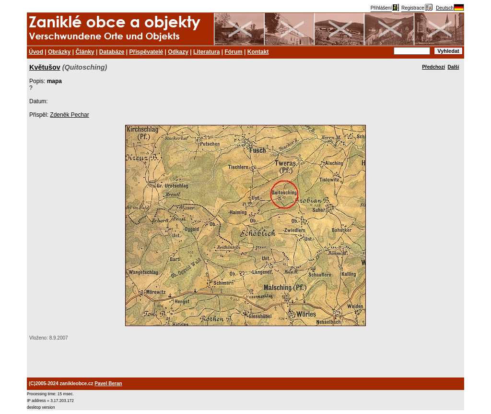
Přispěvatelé (146, 52)
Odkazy (178, 52)
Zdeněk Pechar (69, 114)
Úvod (36, 52)
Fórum (233, 52)
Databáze (112, 52)
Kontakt (258, 52)
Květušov (44, 67)
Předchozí (433, 67)
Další (453, 67)
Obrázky (59, 52)
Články (84, 52)
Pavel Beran (108, 383)
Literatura (206, 52)
